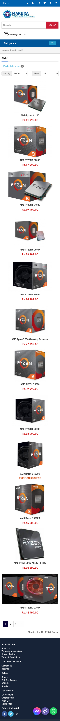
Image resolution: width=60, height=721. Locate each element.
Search (52, 25)
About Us (6, 648)
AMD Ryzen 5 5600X (30, 518)
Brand (13, 50)
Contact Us (7, 666)
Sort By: (7, 73)
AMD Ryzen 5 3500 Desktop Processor (30, 339)
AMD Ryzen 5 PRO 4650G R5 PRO (30, 563)
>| (21, 624)
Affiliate (5, 683)
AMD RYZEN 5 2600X (30, 250)
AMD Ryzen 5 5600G (30, 474)
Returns (5, 669)
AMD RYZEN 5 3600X (30, 429)
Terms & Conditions (11, 657)
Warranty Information (12, 651)
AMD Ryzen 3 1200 (30, 115)
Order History (8, 698)
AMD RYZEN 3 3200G (30, 160)
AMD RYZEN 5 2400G (30, 205)
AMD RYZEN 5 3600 (30, 384)
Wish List (6, 701)
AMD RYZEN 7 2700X (30, 608)
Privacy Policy (8, 654)
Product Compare (13, 66)
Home (5, 50)
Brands (5, 677)
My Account (7, 695)
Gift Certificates (9, 680)
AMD (21, 50)
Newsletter (7, 704)
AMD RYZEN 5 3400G (30, 294)
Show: (37, 73)
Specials (6, 686)
